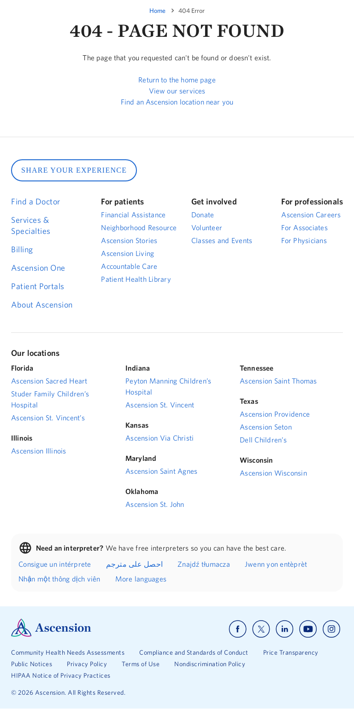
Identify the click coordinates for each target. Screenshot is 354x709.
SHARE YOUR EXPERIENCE (74, 170)
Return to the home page (176, 79)
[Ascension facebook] (238, 629)
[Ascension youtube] (308, 629)
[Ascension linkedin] (285, 629)
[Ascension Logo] (51, 634)
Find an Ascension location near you (177, 101)
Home (157, 10)
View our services (177, 90)
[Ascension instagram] (331, 629)
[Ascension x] (261, 629)
